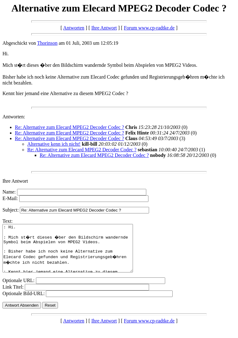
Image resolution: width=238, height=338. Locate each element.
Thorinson (47, 43)
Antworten (73, 27)
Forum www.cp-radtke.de (149, 27)
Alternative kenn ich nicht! (54, 144)
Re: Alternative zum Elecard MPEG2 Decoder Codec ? (69, 127)
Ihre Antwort (104, 27)
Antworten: (13, 116)
